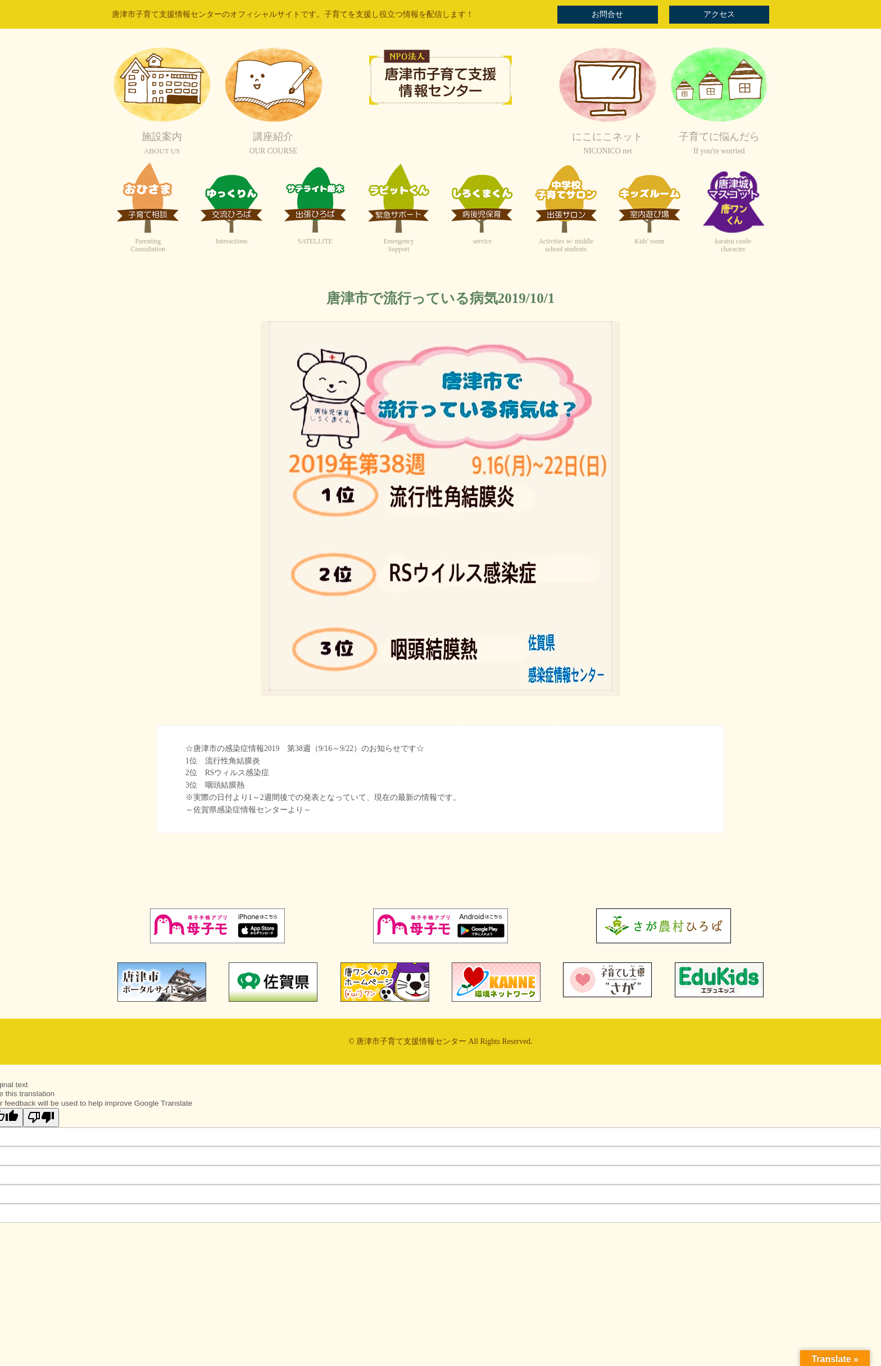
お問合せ (607, 14)
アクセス (719, 14)
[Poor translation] (41, 1117)
